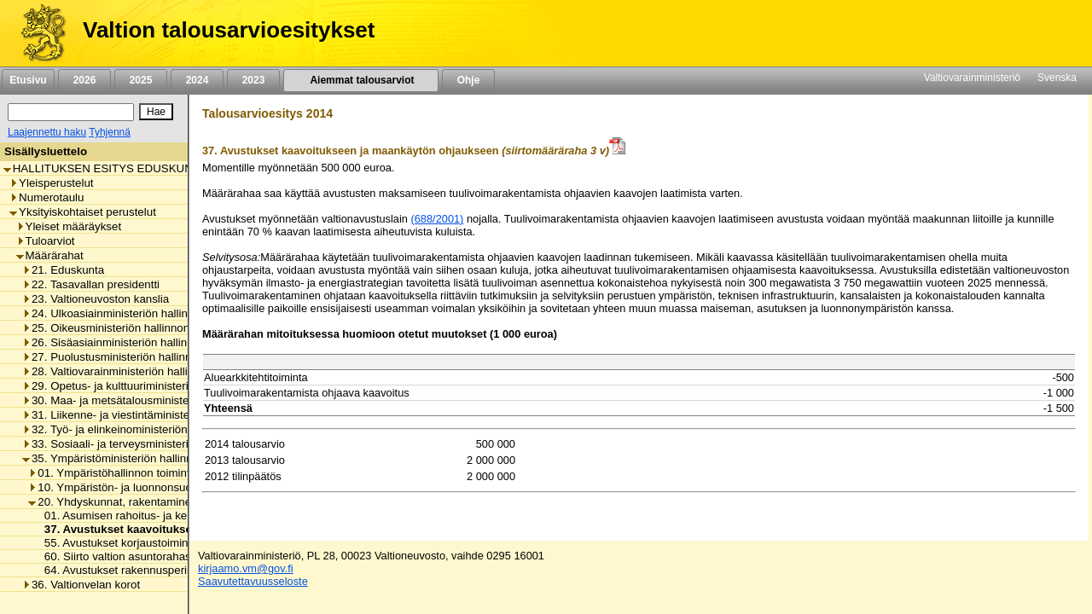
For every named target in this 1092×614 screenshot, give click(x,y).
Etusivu (27, 80)
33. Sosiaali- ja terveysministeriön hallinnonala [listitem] (143, 443)
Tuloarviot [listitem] (45, 241)
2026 (84, 80)
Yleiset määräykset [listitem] (69, 226)
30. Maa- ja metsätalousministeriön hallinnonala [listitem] (147, 400)
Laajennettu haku (47, 132)
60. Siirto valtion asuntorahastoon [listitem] (124, 556)
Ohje (468, 80)
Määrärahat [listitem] (50, 255)
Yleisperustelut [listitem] (51, 183)
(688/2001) (436, 218)
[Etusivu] (37, 33)
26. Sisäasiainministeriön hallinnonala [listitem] (121, 342)
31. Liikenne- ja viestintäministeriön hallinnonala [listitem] (147, 414)
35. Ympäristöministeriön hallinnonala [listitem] (121, 458)
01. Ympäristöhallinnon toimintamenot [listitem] (128, 472)
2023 (253, 80)
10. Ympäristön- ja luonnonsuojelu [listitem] (118, 487)
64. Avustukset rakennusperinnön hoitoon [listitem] (144, 570)
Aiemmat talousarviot (361, 80)
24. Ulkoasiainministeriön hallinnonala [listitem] (122, 313)
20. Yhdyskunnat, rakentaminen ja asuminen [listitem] (145, 501)
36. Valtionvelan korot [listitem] (81, 584)
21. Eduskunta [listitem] (63, 270)
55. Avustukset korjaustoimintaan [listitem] (123, 542)
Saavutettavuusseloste (253, 581)
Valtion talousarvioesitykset (229, 30)
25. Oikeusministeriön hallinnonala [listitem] (113, 327)
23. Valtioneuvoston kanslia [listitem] (95, 299)
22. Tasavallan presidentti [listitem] (91, 284)
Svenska (1057, 78)
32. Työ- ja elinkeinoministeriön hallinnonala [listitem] (137, 429)
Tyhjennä (110, 132)
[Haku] (71, 112)
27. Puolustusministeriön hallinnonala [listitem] (120, 356)
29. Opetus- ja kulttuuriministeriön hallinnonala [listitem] (143, 385)
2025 (141, 80)
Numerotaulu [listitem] (46, 197)
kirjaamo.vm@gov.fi (245, 568)
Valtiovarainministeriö (972, 78)
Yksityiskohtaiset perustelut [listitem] (82, 212)
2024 (197, 80)
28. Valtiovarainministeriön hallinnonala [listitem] (125, 371)
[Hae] (156, 111)
